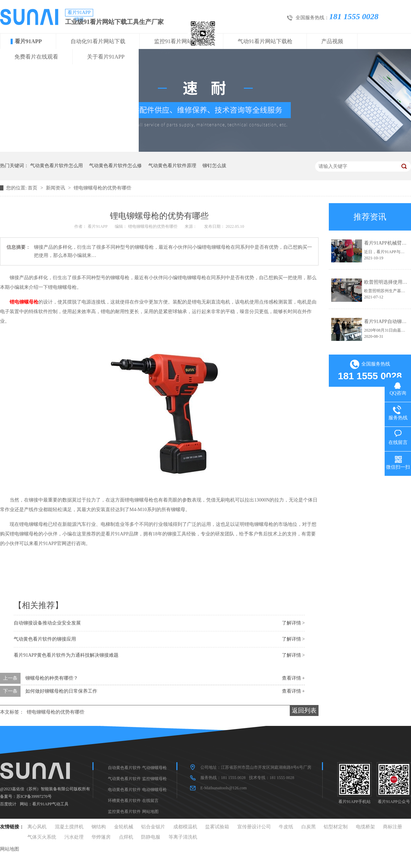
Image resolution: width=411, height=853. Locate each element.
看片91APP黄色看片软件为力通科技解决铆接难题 (66, 655)
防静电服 (150, 837)
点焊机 (126, 837)
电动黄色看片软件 (124, 789)
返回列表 (304, 710)
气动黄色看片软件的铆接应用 (45, 639)
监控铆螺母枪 (154, 778)
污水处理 (74, 837)
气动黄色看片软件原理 (172, 165)
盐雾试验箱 (217, 826)
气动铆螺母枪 (154, 767)
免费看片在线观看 (36, 57)
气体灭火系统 (41, 837)
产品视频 (332, 41)
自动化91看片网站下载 (98, 41)
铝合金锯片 (153, 826)
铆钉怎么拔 (214, 165)
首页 (33, 187)
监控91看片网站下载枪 (181, 41)
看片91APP (28, 41)
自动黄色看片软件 (124, 767)
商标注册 (392, 826)
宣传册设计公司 (254, 826)
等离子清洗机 (183, 837)
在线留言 (150, 800)
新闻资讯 (56, 187)
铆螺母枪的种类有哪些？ (51, 678)
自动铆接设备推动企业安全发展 (47, 623)
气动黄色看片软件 (124, 778)
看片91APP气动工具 (50, 804)
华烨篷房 (101, 837)
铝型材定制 (336, 826)
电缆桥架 (365, 826)
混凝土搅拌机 (69, 826)
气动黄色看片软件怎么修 (115, 165)
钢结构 (98, 826)
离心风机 (37, 826)
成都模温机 (185, 826)
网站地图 (150, 811)
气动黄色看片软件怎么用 (56, 165)
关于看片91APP (105, 57)
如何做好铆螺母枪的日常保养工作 (61, 691)
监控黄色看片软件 (124, 811)
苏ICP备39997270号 (34, 796)
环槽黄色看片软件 (124, 800)
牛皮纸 (286, 826)
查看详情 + (293, 678)
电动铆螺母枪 (154, 789)
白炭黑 (308, 826)
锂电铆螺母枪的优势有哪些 (102, 187)
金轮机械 (123, 826)
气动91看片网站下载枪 (265, 41)
